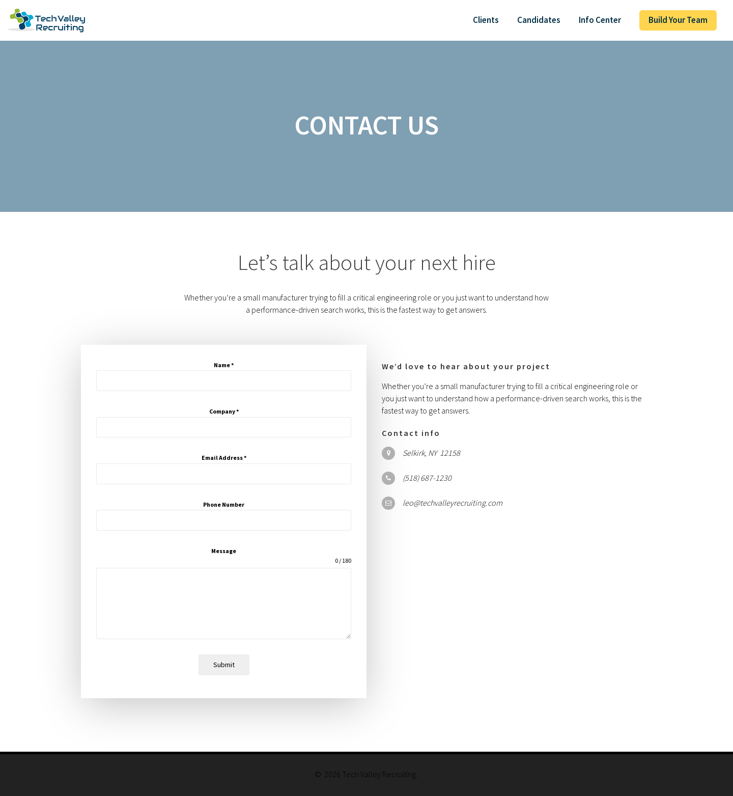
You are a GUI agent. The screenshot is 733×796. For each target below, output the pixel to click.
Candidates (538, 19)
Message (223, 551)
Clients (486, 19)
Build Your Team (678, 19)
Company (224, 411)
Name (224, 365)
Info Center (600, 19)
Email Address (224, 457)
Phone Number (223, 504)
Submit (224, 664)
